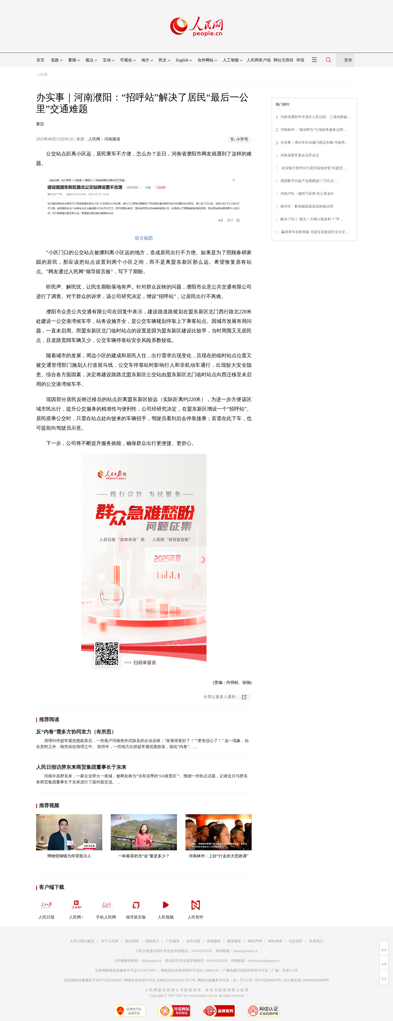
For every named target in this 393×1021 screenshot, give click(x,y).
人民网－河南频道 (104, 139)
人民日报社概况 (82, 941)
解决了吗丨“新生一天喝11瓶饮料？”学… (311, 219)
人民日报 (46, 907)
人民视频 (165, 907)
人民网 (42, 74)
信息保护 (296, 941)
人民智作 (195, 907)
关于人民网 (109, 941)
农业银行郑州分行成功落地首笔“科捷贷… (313, 168)
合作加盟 (193, 941)
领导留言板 (136, 907)
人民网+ (76, 907)
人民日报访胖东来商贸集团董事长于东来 (81, 767)
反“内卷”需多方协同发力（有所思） (76, 731)
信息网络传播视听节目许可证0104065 (93, 980)
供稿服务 (214, 941)
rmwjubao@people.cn (263, 961)
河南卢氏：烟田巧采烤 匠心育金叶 (307, 194)
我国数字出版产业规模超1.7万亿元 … (309, 181)
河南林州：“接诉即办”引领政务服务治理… (313, 130)
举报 (300, 60)
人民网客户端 (259, 60)
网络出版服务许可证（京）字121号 (225, 980)
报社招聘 (132, 941)
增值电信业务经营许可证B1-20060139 (190, 970)
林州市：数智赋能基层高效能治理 (306, 206)
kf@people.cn (151, 961)
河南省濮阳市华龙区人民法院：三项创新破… (315, 117)
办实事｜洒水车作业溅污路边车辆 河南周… (314, 142)
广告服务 (173, 941)
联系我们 (316, 941)
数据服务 (234, 941)
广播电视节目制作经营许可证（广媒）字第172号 (260, 970)
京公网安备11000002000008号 (306, 980)
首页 (40, 60)
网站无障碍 (283, 60)
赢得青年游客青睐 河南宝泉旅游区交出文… (315, 232)
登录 (348, 60)
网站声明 (255, 941)
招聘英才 (152, 941)
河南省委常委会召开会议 (299, 155)
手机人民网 (106, 907)
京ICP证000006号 (268, 980)
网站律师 (275, 941)
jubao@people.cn (245, 951)
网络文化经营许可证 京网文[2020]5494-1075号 (159, 980)
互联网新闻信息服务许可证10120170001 (125, 970)
